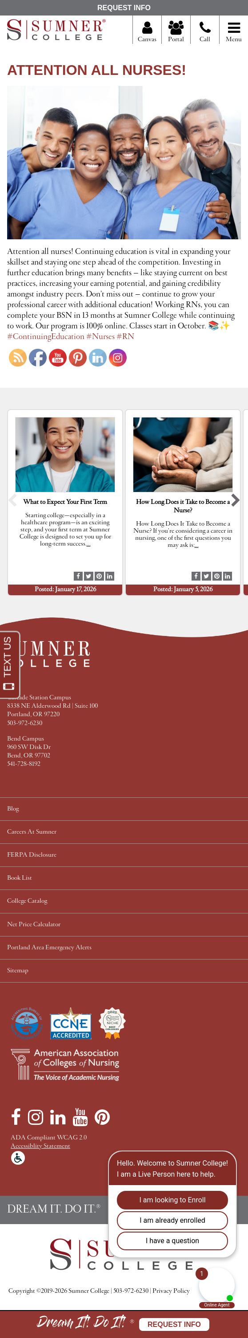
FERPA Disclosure (31, 855)
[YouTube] (80, 1117)
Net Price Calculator (33, 925)
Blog (13, 809)
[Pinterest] (102, 1117)
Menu (234, 32)
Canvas (147, 32)
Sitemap (17, 971)
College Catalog (27, 901)
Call (205, 35)
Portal (176, 32)
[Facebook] (16, 1117)
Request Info (124, 8)
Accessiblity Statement (40, 1146)
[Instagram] (35, 1117)
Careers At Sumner (31, 832)
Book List (19, 878)
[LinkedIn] (57, 1117)
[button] (12, 502)
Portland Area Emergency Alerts (49, 948)
